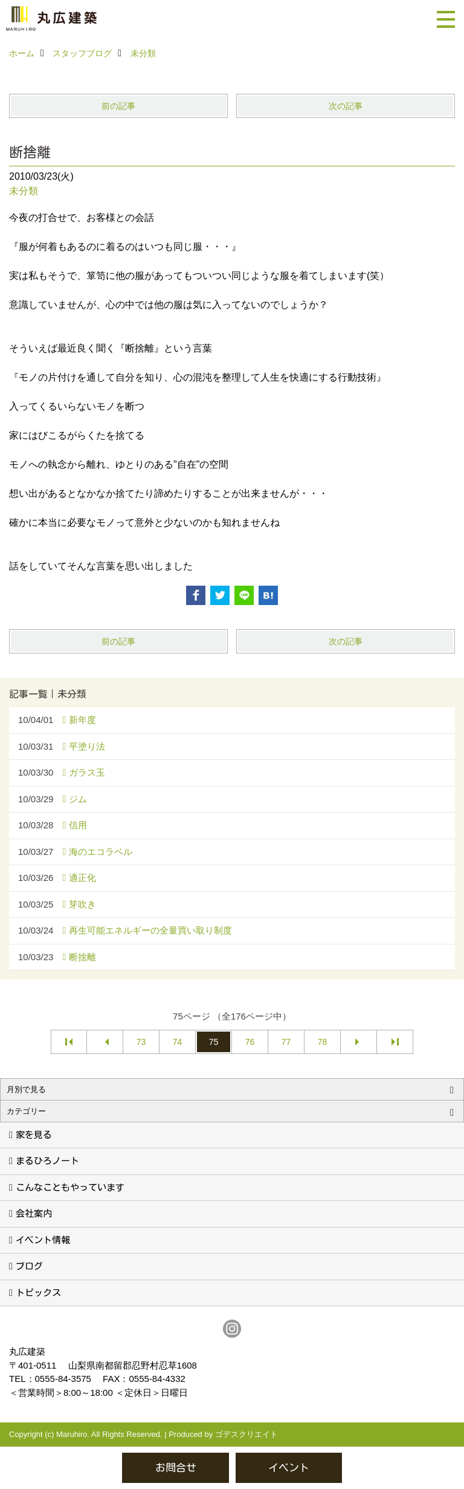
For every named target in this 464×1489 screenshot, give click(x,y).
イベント (288, 1467)
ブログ (29, 1266)
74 (177, 1042)
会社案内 (34, 1213)
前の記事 (118, 106)
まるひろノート (47, 1160)
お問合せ (175, 1467)
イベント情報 (43, 1240)
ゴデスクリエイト (246, 1434)
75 (214, 1042)
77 (286, 1042)
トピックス (38, 1292)
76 (250, 1042)
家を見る (34, 1134)
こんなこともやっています (70, 1187)
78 (322, 1042)
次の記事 (345, 106)
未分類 (23, 191)
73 (141, 1042)
